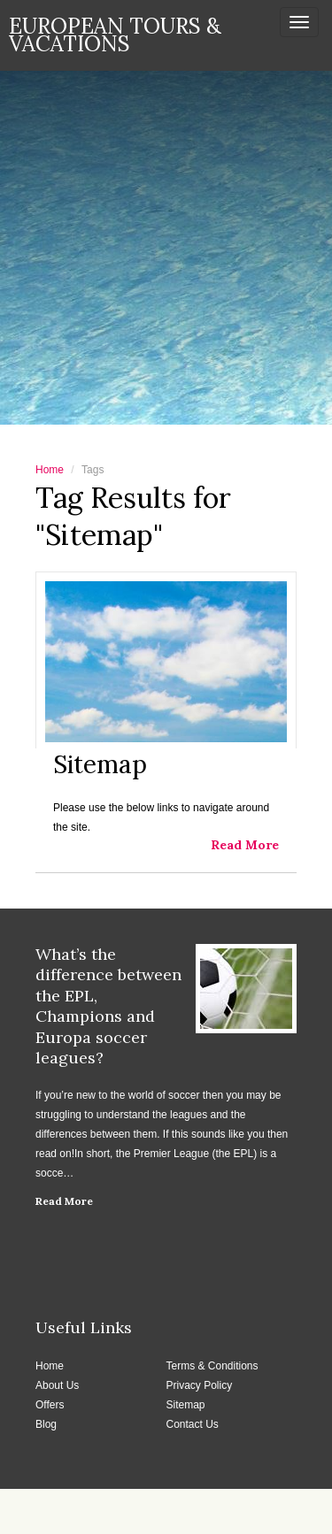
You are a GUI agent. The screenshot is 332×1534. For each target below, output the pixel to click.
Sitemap (185, 1405)
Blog (46, 1424)
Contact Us (192, 1424)
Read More (64, 1201)
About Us (57, 1385)
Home (49, 470)
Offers (49, 1405)
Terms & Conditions (212, 1366)
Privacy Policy (199, 1385)
